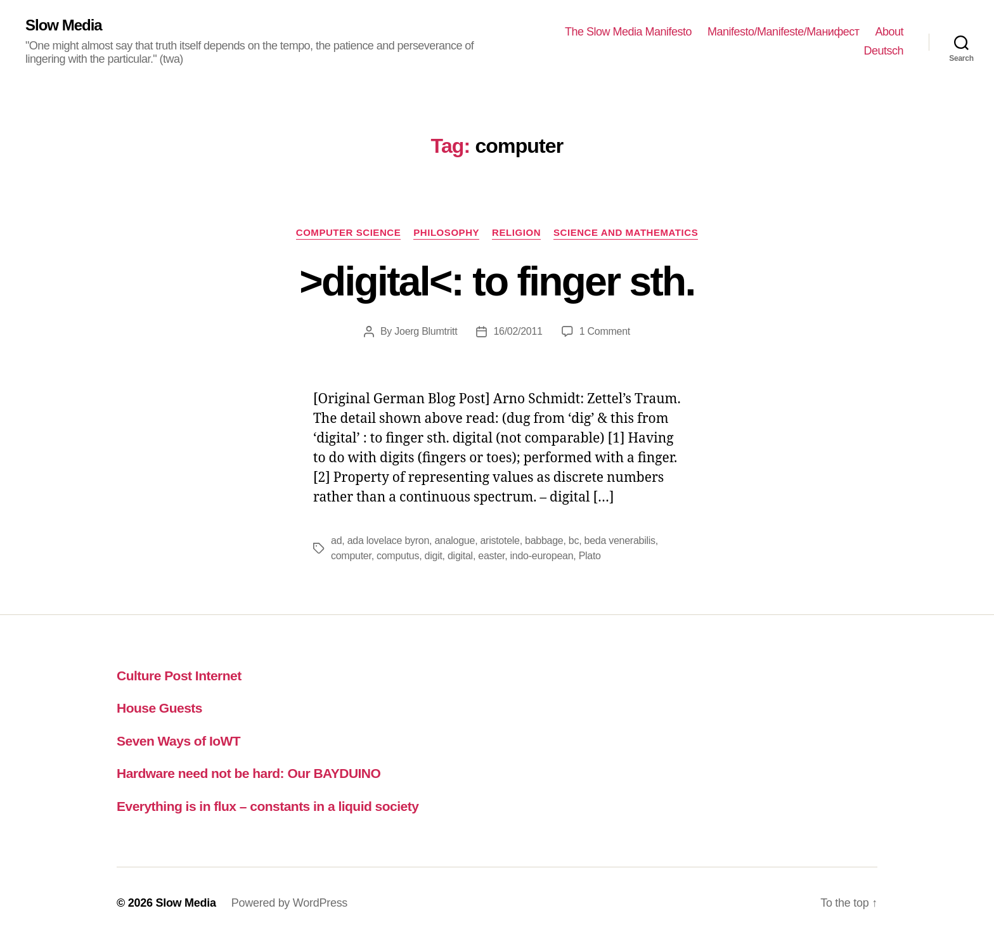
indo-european (542, 555)
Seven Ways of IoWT (178, 741)
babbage (544, 540)
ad (336, 540)
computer (351, 555)
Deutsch (883, 50)
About (889, 31)
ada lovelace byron (388, 540)
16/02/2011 (517, 331)
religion (516, 232)
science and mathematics (625, 232)
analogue (454, 540)
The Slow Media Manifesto (628, 31)
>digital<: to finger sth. (496, 281)
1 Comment (604, 331)
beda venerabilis (619, 540)
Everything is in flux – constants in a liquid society (267, 806)
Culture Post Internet (179, 675)
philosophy (446, 232)
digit (433, 555)
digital (460, 555)
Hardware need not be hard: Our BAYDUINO (248, 773)
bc (574, 540)
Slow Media (63, 25)
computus (398, 555)
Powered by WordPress (289, 903)
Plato (590, 555)
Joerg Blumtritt (425, 331)
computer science (348, 232)
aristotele (499, 540)
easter (491, 555)
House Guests (159, 708)
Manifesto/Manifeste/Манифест (783, 31)
